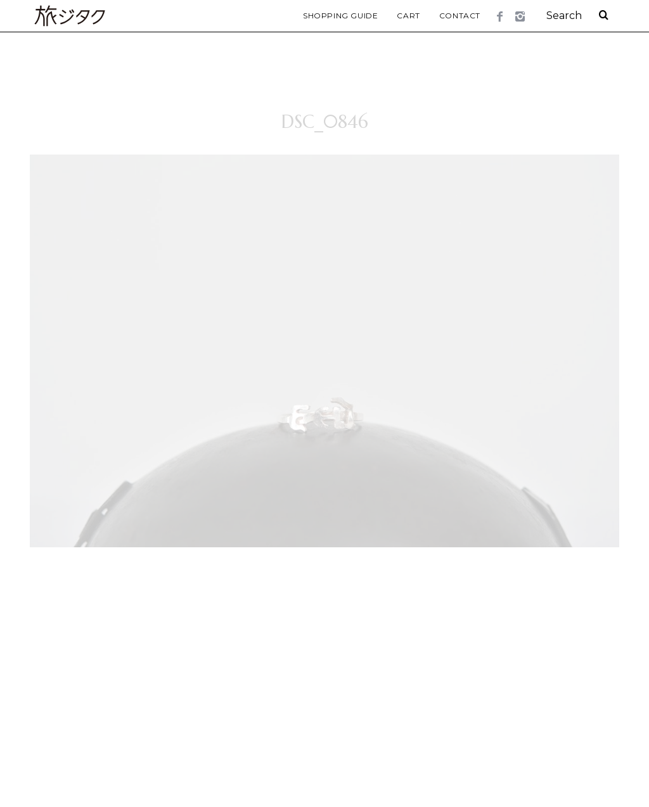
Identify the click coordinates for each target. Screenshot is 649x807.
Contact (459, 15)
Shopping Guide (340, 15)
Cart (408, 15)
